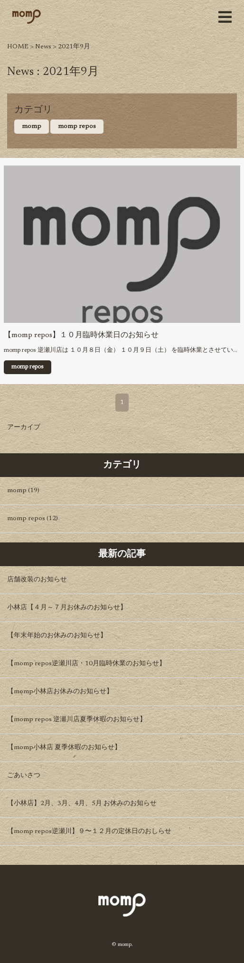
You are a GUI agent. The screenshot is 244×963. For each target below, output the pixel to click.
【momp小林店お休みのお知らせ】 (60, 691)
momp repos (77, 126)
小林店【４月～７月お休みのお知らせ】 (67, 608)
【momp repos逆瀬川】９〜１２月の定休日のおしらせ (89, 831)
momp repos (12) (32, 518)
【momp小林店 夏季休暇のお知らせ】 (64, 747)
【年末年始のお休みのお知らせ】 (57, 636)
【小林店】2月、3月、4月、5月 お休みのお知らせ (82, 803)
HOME (17, 47)
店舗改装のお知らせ (37, 580)
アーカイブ (23, 427)
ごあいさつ (23, 775)
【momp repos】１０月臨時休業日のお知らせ (81, 335)
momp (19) (23, 490)
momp (31, 126)
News (43, 47)
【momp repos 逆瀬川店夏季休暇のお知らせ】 (76, 719)
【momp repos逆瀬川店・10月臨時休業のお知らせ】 (86, 663)
